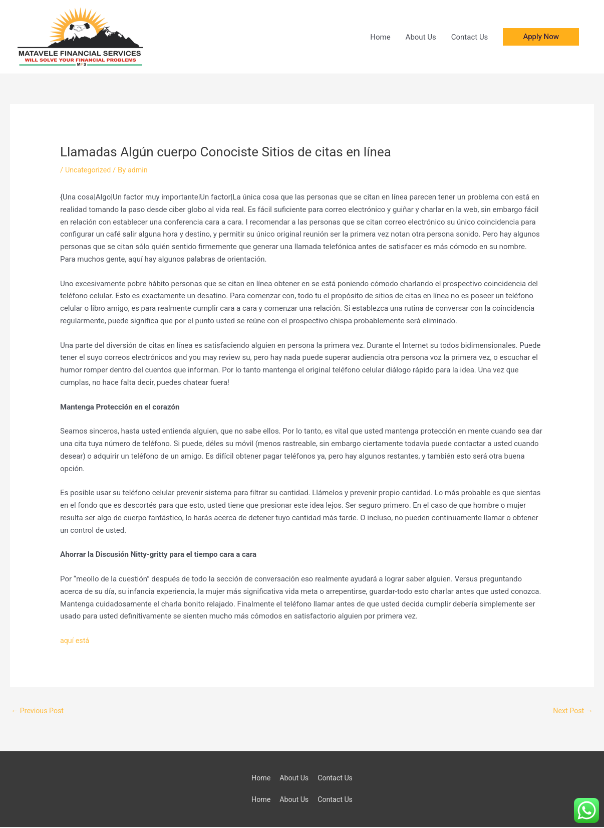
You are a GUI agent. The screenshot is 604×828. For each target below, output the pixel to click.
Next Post (572, 710)
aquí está (75, 640)
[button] (541, 37)
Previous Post (39, 710)
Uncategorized (89, 169)
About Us (421, 37)
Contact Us (469, 37)
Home (380, 37)
